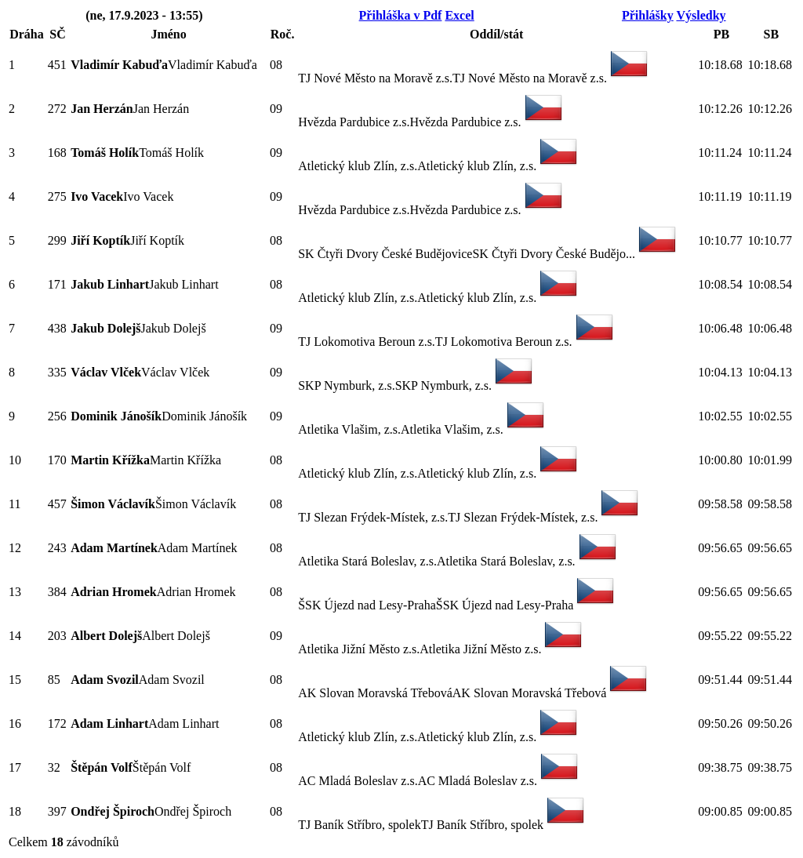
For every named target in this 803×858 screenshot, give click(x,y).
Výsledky (700, 15)
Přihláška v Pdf (400, 15)
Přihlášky (648, 15)
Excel (459, 15)
